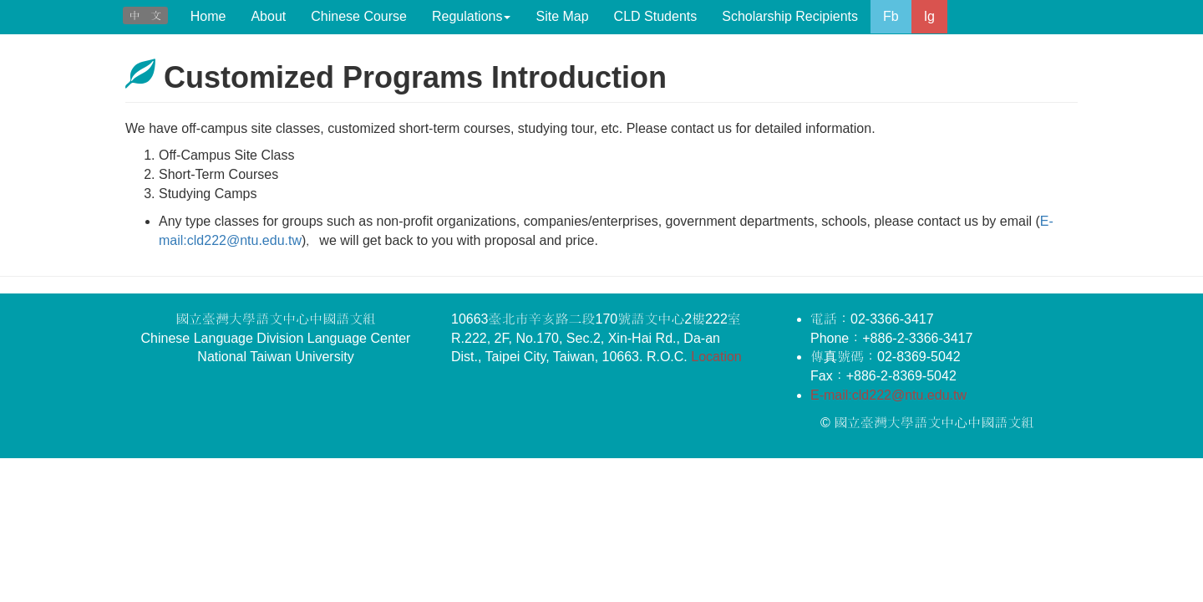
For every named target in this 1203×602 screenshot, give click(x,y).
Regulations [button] (471, 16)
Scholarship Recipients (790, 16)
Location (716, 356)
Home (208, 16)
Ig (929, 16)
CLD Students (656, 16)
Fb (891, 16)
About (268, 16)
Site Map (562, 16)
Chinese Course (359, 16)
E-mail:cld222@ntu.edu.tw (888, 395)
